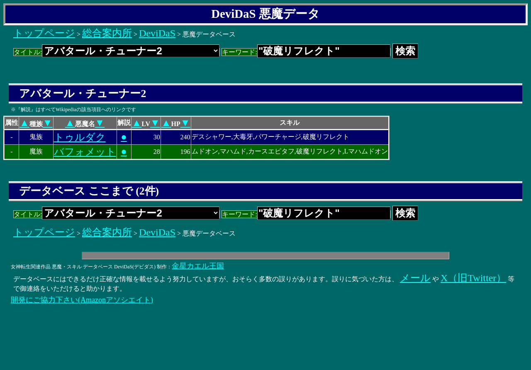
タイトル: (116, 52)
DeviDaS (157, 33)
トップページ (44, 33)
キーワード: (306, 52)
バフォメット (85, 151)
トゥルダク (80, 137)
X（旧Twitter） (473, 278)
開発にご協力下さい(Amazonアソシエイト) (82, 300)
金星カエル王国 (198, 266)
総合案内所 (107, 33)
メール (415, 278)
